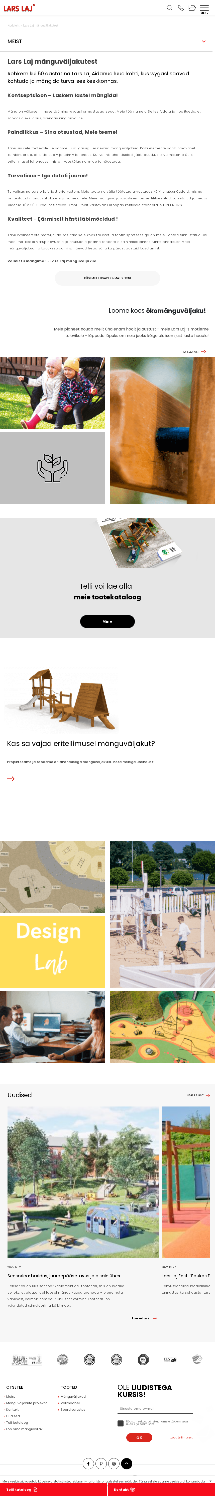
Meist (10, 1396)
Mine (107, 621)
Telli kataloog (18, 1489)
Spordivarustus (73, 1409)
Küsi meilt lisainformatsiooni (107, 278)
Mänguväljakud (73, 1396)
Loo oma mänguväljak (24, 1429)
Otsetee (14, 1387)
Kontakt (121, 1489)
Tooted (69, 1387)
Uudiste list (194, 1095)
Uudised (13, 1416)
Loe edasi (190, 352)
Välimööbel (70, 1403)
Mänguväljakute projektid (27, 1403)
